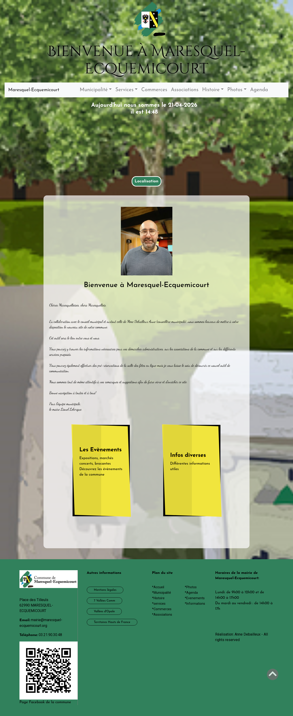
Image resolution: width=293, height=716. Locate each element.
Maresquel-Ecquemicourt (33, 90)
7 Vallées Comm (104, 600)
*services (158, 603)
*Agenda (191, 592)
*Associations (162, 614)
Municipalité (94, 90)
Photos (234, 90)
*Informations (195, 603)
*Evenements (195, 598)
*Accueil (158, 587)
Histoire (211, 90)
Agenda (259, 90)
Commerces (154, 90)
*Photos (191, 587)
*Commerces (161, 609)
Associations (184, 90)
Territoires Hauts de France (112, 622)
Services (124, 90)
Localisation (146, 181)
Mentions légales (105, 589)
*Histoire (158, 598)
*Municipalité (161, 592)
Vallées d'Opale (104, 611)
